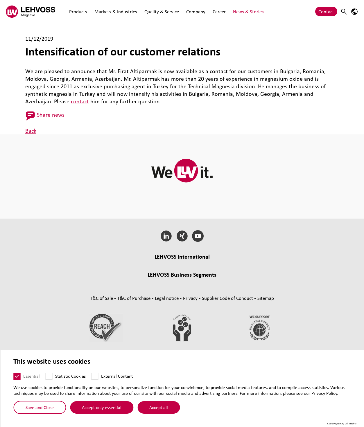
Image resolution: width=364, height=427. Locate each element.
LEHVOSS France (174, 265)
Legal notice (167, 338)
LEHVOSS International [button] (182, 256)
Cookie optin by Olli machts (341, 423)
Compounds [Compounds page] (97, 299)
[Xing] (182, 236)
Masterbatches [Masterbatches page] (129, 299)
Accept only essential (101, 407)
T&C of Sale (102, 338)
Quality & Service (159, 11)
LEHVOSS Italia (209, 265)
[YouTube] (198, 236)
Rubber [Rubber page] (202, 299)
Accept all (158, 407)
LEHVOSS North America (252, 265)
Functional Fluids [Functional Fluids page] (111, 307)
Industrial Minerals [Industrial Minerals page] (256, 299)
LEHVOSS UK (141, 265)
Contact (326, 11)
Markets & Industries (114, 11)
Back (30, 130)
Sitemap (265, 338)
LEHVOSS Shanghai (122, 272)
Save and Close (40, 407)
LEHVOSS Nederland (165, 272)
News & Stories (243, 11)
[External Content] (94, 376)
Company (192, 11)
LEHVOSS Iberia (204, 272)
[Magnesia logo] (30, 11)
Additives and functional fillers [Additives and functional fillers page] (182, 315)
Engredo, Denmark (242, 272)
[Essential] (16, 376)
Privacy (191, 338)
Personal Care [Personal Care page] (252, 307)
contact (80, 101)
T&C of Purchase (134, 338)
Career (215, 11)
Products (78, 11)
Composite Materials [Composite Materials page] (169, 299)
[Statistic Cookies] (48, 376)
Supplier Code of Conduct (228, 338)
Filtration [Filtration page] (182, 307)
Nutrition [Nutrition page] (225, 307)
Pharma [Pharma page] (203, 307)
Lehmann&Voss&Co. (103, 265)
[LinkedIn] (166, 236)
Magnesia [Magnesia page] (223, 299)
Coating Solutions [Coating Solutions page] (150, 307)
